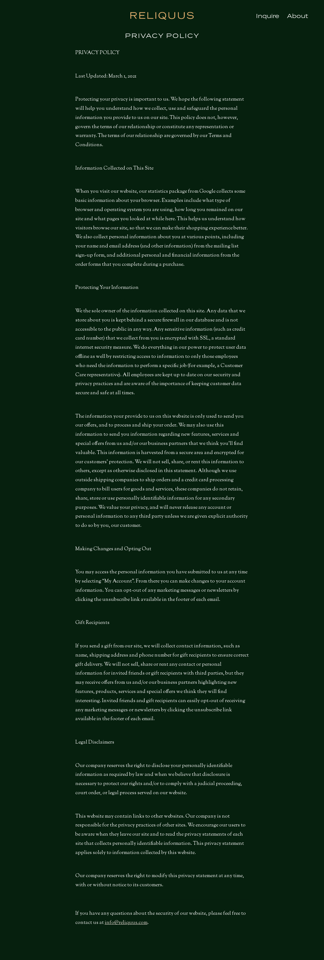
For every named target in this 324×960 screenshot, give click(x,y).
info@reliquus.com (126, 922)
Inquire (267, 16)
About (297, 16)
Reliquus (162, 16)
